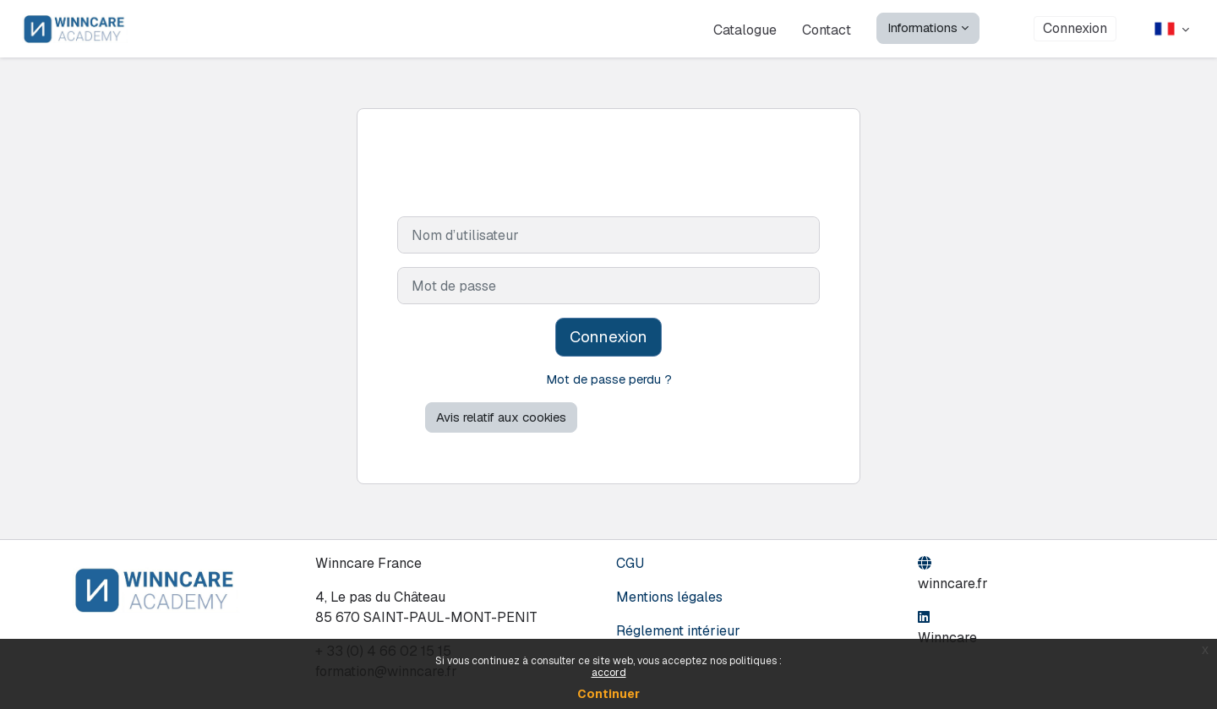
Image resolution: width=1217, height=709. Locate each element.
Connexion (1075, 28)
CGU (630, 563)
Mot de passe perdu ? (609, 379)
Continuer (608, 693)
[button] (1171, 28)
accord (609, 672)
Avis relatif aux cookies (501, 418)
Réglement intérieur (678, 631)
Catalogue (745, 29)
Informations (922, 27)
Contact (826, 29)
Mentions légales (669, 597)
